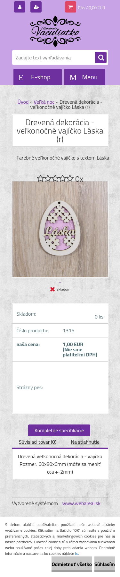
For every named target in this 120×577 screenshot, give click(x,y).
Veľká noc (44, 102)
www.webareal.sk (81, 503)
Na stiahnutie (85, 442)
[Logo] (56, 31)
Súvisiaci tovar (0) (37, 442)
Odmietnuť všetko (72, 564)
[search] (101, 58)
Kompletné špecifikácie (59, 430)
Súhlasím (104, 564)
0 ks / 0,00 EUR (91, 7)
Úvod (23, 102)
